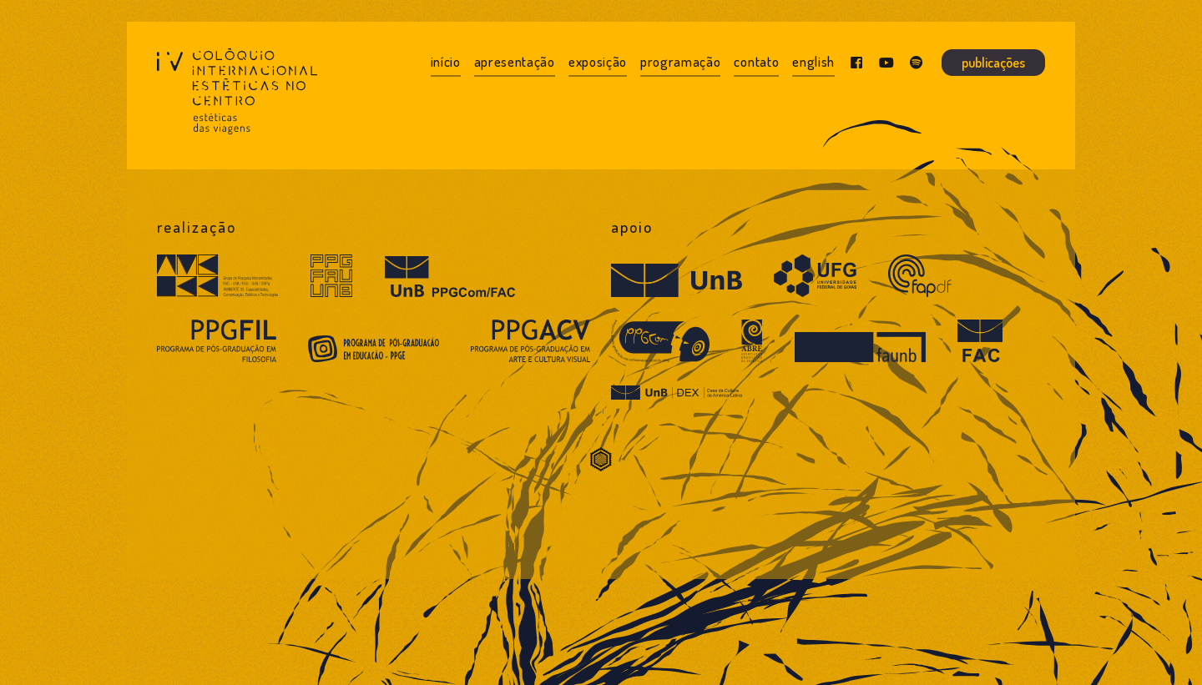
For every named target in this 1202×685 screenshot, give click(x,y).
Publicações (993, 62)
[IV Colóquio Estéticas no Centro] (237, 95)
